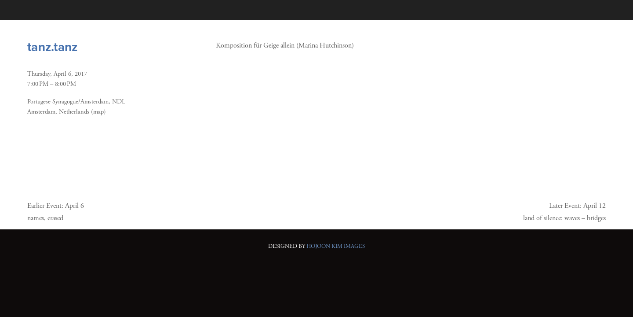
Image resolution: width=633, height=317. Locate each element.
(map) (98, 112)
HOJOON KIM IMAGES (335, 246)
